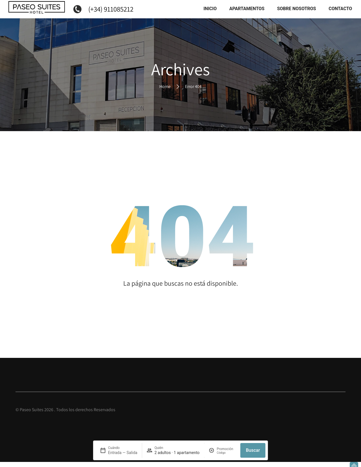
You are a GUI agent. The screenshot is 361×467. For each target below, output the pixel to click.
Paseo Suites (31, 415)
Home (165, 91)
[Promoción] (226, 452)
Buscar (253, 450)
